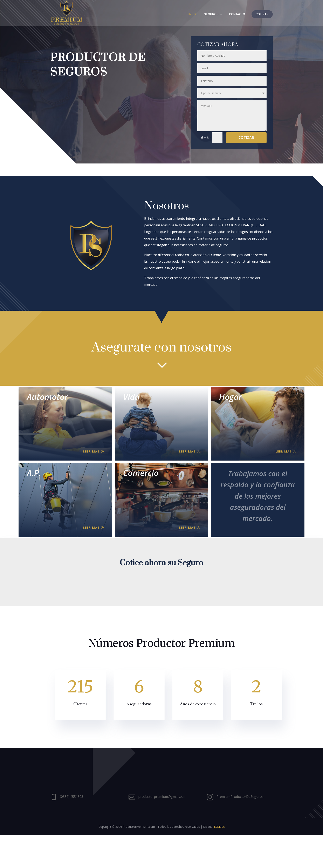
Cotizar (262, 14)
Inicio (193, 14)
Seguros (211, 14)
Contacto (237, 14)
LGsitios (219, 855)
